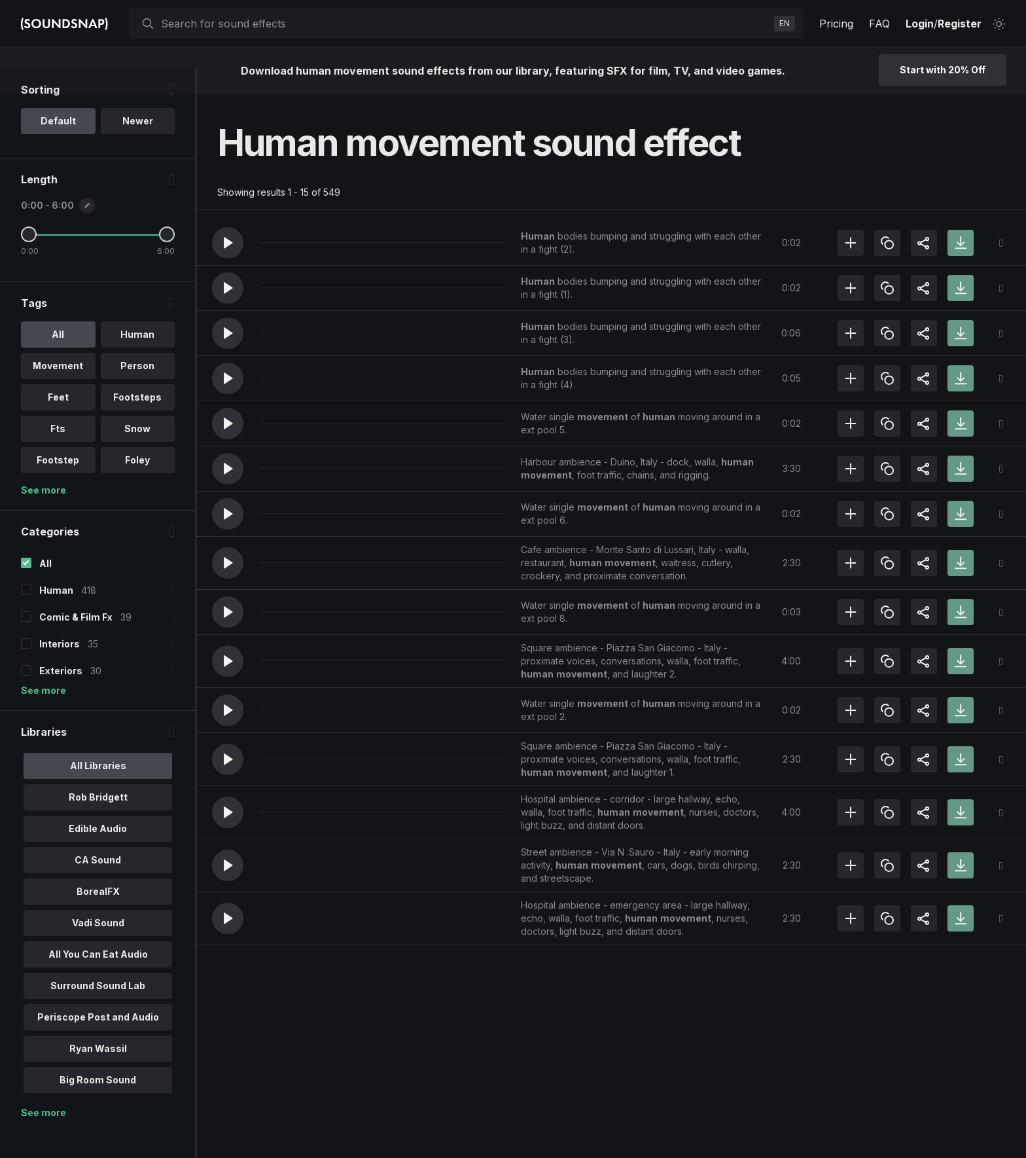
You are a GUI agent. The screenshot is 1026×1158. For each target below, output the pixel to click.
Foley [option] (137, 485)
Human (56, 615)
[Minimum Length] (29, 260)
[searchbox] (465, 23)
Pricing (836, 23)
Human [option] (137, 359)
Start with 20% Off (942, 69)
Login (920, 23)
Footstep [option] (58, 485)
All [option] (58, 359)
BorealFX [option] (98, 916)
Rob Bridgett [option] (98, 822)
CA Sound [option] (98, 885)
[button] (227, 243)
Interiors (59, 669)
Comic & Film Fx (76, 642)
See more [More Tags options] (43, 515)
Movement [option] (58, 391)
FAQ (879, 23)
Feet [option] (58, 422)
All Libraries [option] (98, 791)
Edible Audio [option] (98, 853)
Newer (137, 146)
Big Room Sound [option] (98, 1105)
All (45, 588)
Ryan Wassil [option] (98, 1073)
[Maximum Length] (167, 260)
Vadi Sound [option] (98, 948)
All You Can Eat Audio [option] (98, 979)
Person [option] (137, 391)
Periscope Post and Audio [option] (98, 1042)
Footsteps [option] (137, 422)
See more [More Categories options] (43, 715)
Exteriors (60, 696)
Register (960, 23)
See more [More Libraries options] (43, 1138)
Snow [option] (137, 454)
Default (58, 146)
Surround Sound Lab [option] (97, 1011)
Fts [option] (57, 454)
